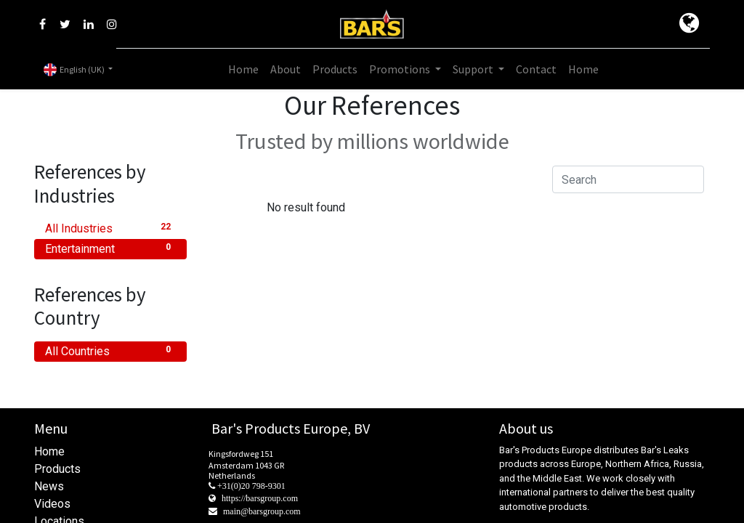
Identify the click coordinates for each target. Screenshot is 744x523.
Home (49, 451)
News (49, 486)
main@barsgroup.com (262, 511)
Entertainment (110, 248)
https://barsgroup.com (260, 498)
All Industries (110, 227)
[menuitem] (243, 69)
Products (57, 469)
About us (526, 428)
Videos (52, 504)
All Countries (110, 350)
